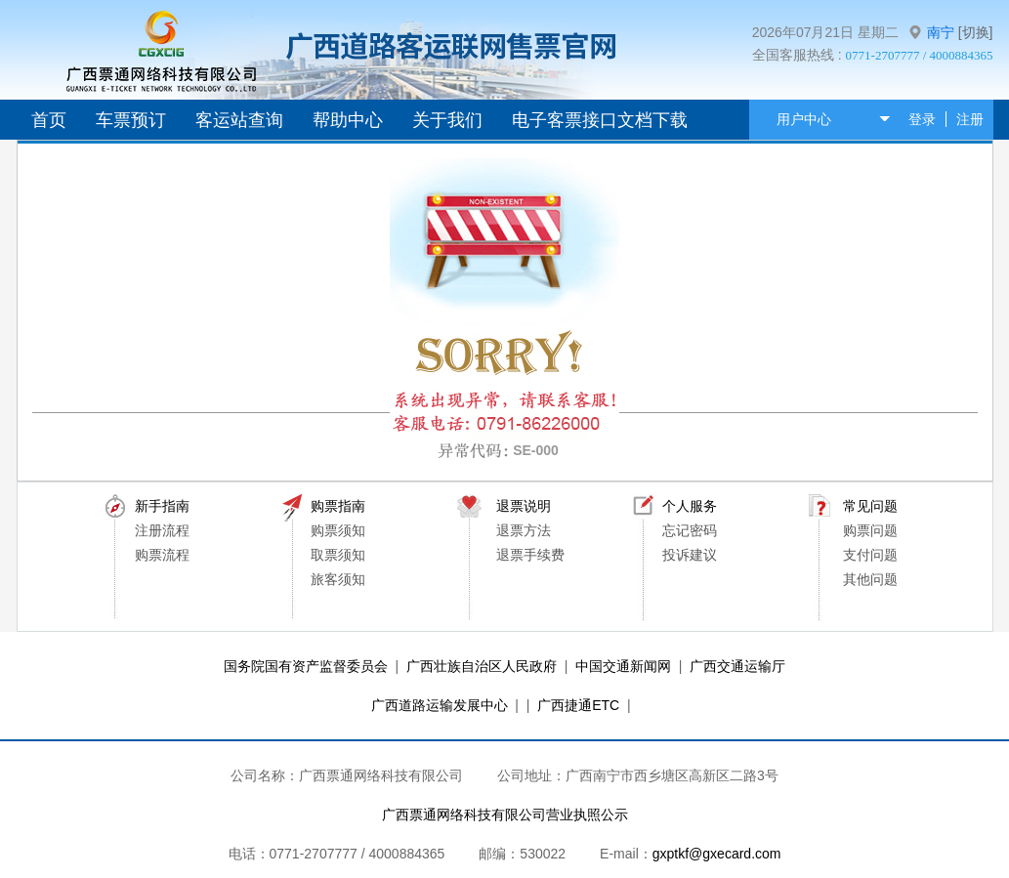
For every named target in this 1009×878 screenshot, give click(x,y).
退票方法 (523, 530)
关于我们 (447, 120)
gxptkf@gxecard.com (716, 853)
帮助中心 (348, 120)
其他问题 (870, 579)
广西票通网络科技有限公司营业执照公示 (505, 814)
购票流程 (162, 555)
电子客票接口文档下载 (600, 120)
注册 (970, 119)
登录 (922, 119)
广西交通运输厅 (737, 666)
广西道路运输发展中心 (439, 705)
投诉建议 (689, 555)
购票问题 (870, 530)
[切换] (975, 32)
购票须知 (338, 530)
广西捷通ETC (578, 705)
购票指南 (338, 506)
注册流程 (162, 530)
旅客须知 (338, 579)
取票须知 (338, 555)
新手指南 (162, 506)
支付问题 (870, 555)
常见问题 (870, 506)
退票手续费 (530, 555)
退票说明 (523, 506)
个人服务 (689, 506)
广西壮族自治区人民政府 (481, 666)
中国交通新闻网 (623, 666)
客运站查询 (239, 120)
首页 (48, 120)
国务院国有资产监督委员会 (306, 666)
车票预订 (131, 120)
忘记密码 (689, 530)
